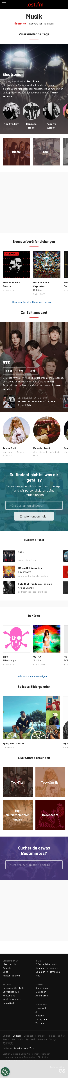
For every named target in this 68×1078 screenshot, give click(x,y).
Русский (30, 1039)
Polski (6, 1039)
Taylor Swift (10, 447)
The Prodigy (11, 123)
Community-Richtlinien (47, 971)
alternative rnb (40, 452)
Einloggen (40, 991)
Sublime (37, 290)
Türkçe (52, 1039)
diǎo (5, 656)
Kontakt (7, 967)
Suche (58, 864)
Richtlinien (43, 1057)
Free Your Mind (11, 282)
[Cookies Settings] (5, 1071)
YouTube (39, 1023)
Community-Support (46, 967)
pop (4, 452)
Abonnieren (41, 995)
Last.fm (35, 4)
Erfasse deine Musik (46, 964)
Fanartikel (8, 1003)
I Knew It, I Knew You (30, 568)
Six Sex (37, 660)
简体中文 (8, 1043)
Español (28, 1035)
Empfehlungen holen (34, 516)
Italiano (51, 1035)
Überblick (20, 23)
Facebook (40, 1007)
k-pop (9, 371)
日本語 (61, 1035)
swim (20, 560)
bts (21, 371)
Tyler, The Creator (13, 743)
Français (40, 1035)
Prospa (7, 286)
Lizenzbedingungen (13, 1057)
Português (17, 1039)
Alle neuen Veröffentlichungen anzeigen (32, 301)
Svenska (42, 1039)
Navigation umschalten (4, 4)
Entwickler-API (11, 991)
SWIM (21, 552)
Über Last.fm (10, 964)
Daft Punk (33, 81)
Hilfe (37, 975)
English (6, 1035)
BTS (20, 555)
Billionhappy (9, 660)
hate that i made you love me (35, 583)
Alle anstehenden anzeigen (32, 676)
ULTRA (37, 656)
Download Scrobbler (14, 987)
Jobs (5, 971)
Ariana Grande (26, 587)
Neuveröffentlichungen (41, 23)
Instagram (41, 1019)
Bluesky (39, 1015)
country (12, 452)
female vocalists (40, 576)
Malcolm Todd (41, 447)
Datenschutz (30, 1057)
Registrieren (42, 987)
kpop (33, 371)
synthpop (42, 591)
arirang (33, 560)
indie (51, 452)
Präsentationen (11, 975)
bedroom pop (24, 591)
